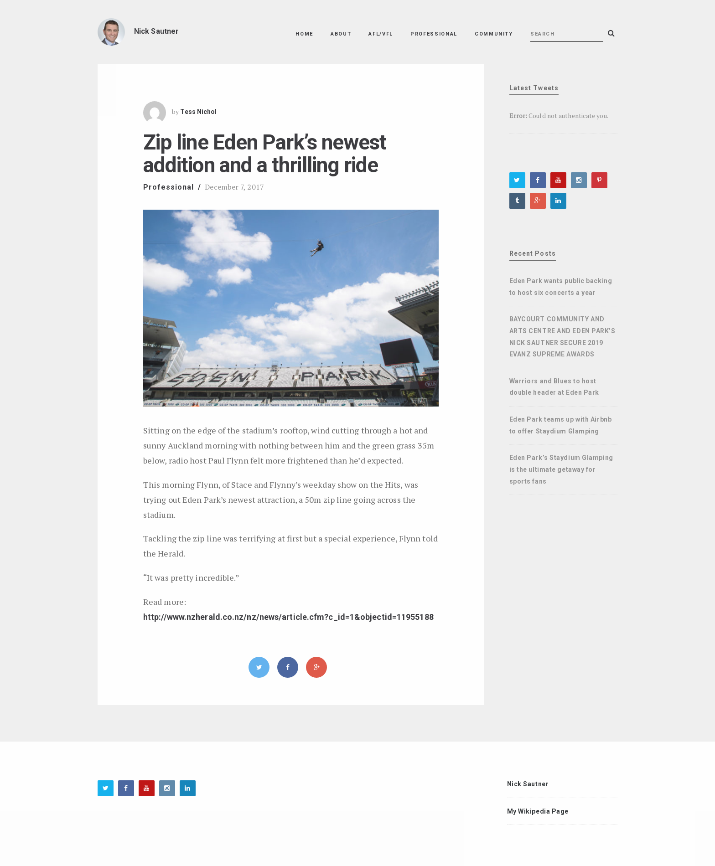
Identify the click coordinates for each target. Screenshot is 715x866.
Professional (433, 34)
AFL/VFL (380, 34)
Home (304, 34)
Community (494, 34)
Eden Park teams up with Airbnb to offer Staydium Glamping (560, 425)
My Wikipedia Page (538, 811)
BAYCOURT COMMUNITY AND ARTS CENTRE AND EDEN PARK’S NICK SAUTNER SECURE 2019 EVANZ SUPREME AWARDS (562, 336)
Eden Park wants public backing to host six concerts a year (560, 286)
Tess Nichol (198, 111)
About (341, 34)
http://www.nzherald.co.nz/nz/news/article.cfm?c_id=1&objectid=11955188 (288, 617)
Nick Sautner (528, 784)
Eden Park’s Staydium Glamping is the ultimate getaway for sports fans (561, 469)
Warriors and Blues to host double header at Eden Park (554, 387)
